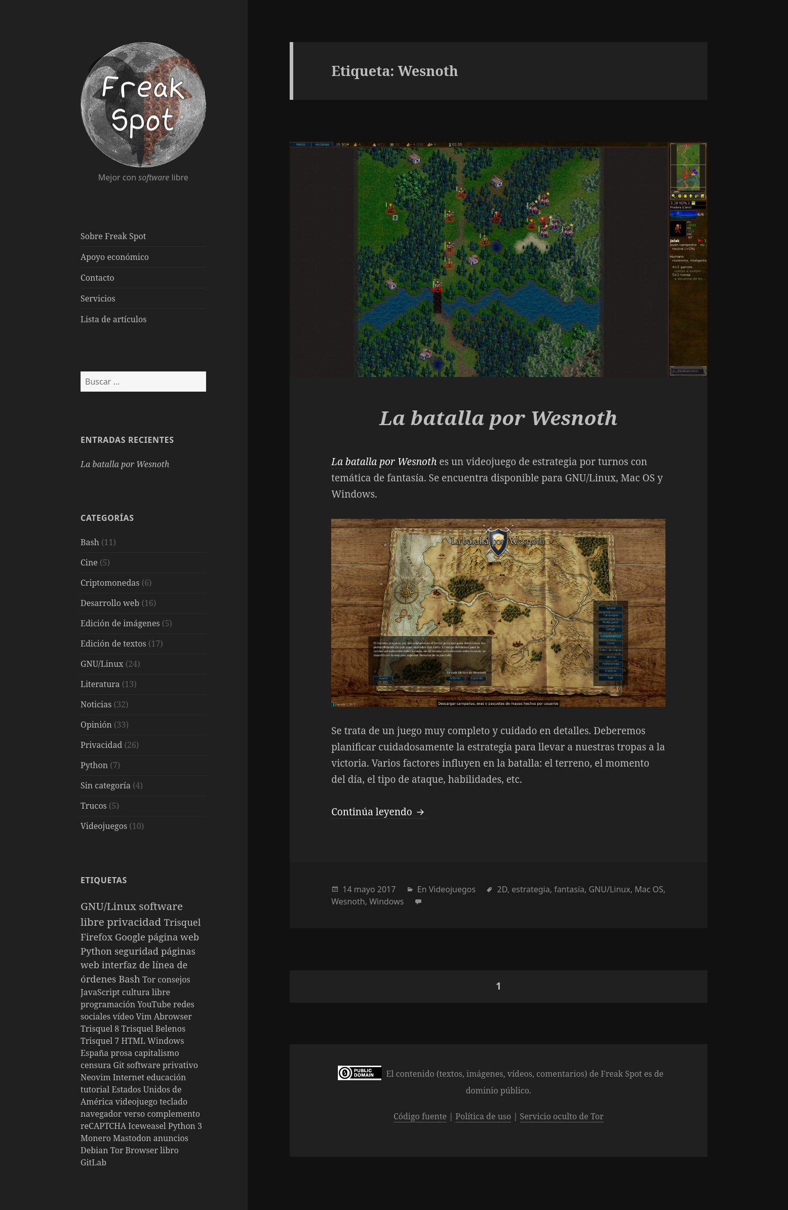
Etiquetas (104, 880)
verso (135, 1113)
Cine (89, 562)
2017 (386, 889)
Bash (90, 542)
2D (502, 889)
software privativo (162, 1065)
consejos (173, 979)
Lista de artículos (113, 319)
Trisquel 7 (101, 1040)
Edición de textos (113, 643)
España (96, 1052)
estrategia (530, 889)
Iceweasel (148, 1125)
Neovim (97, 1077)
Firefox (98, 936)
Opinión (96, 724)
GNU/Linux (102, 663)
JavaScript (101, 992)
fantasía (569, 889)
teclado (173, 1101)
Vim (145, 1016)
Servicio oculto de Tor (562, 1116)
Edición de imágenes (120, 623)
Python (94, 765)
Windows (165, 1040)
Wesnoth (348, 901)
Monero (97, 1138)
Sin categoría (106, 785)
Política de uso (483, 1116)
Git (120, 1065)
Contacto (97, 277)
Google (131, 936)
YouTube (155, 1004)
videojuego (137, 1101)
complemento (173, 1113)
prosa (123, 1052)
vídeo (124, 1016)
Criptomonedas (110, 582)
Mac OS (649, 889)
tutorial (96, 1089)
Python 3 (185, 1125)
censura (97, 1065)
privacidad (135, 922)
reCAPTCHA (104, 1125)
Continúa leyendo (378, 811)
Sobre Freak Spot (113, 236)
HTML (134, 1040)
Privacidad (101, 744)
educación (166, 1077)
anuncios (170, 1138)
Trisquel (182, 922)
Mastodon (133, 1138)
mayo (364, 889)
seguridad (137, 950)
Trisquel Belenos (153, 1028)
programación (109, 1004)
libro (169, 1150)
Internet (130, 1077)
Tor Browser (135, 1150)
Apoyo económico (115, 256)
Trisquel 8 (101, 1028)
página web (173, 936)
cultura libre (146, 992)
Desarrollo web (110, 603)
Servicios (98, 298)
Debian (95, 1150)
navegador (102, 1113)
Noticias (96, 704)
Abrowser (173, 1016)
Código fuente (420, 1116)
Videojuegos (104, 825)
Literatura (100, 684)
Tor (149, 979)
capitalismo (157, 1052)
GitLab (93, 1162)
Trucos (94, 805)
